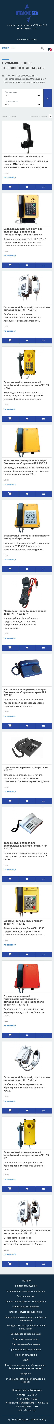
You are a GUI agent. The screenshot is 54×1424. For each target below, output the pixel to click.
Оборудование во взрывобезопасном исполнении (26, 1327)
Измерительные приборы (25, 1306)
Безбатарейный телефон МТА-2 (23, 156)
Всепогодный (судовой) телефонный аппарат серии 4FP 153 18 (27, 1232)
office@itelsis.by (27, 1410)
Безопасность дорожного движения (25, 1290)
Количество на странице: (39, 116)
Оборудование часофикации (26, 1333)
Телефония (25, 1373)
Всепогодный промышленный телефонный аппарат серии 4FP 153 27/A (26, 385)
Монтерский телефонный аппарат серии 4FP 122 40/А (25, 612)
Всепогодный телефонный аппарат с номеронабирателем (27, 537)
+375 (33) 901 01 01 (27, 1406)
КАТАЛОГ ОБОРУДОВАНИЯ (21, 75)
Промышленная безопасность (25, 1349)
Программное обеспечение (26, 1344)
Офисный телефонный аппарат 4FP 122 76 (26, 769)
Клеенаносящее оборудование (25, 1311)
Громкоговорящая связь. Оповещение (24, 78)
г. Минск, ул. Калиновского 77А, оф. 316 (27, 25)
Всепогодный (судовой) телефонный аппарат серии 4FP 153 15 (27, 308)
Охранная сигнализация (25, 1339)
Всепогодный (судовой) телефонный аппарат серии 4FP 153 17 (27, 1078)
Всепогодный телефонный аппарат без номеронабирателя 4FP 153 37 (26, 462)
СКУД (25, 1359)
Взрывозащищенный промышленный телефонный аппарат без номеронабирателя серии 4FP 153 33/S (24, 1000)
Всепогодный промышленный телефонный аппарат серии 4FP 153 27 (26, 1155)
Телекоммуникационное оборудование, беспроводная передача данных (25, 1367)
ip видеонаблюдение (26, 1285)
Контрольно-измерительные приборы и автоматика (25, 1318)
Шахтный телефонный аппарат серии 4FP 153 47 (23, 922)
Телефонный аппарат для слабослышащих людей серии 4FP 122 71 (25, 845)
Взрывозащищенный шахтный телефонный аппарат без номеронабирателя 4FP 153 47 (23, 231)
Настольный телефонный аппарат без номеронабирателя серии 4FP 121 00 (25, 692)
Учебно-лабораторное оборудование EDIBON (25, 1380)
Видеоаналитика (25, 1296)
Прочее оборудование (25, 1354)
